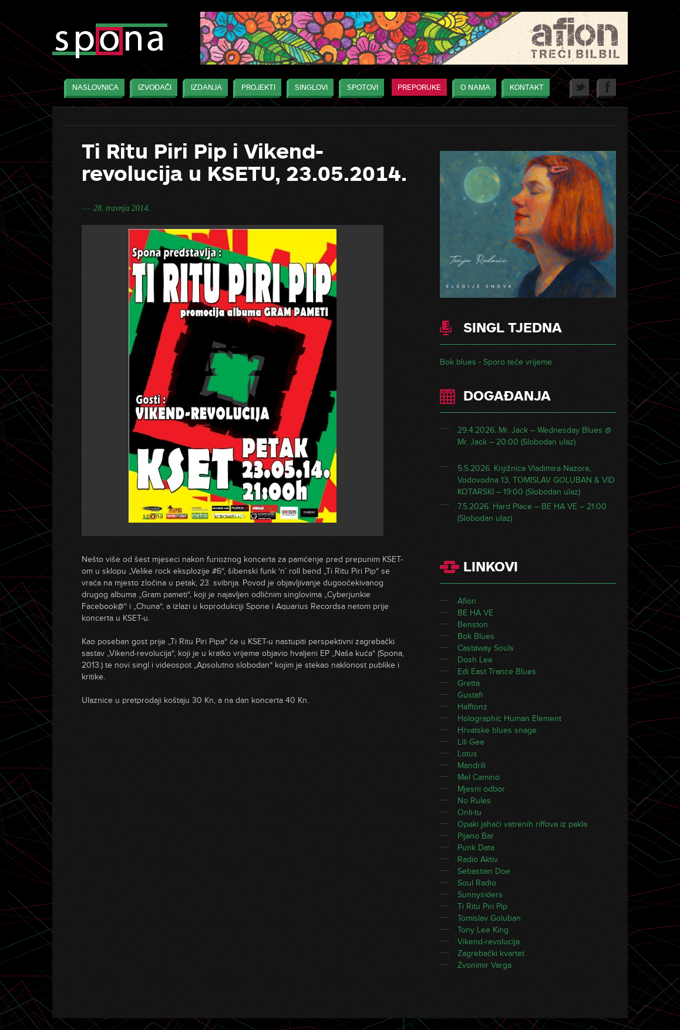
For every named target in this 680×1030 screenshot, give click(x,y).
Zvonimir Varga (484, 965)
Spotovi (359, 88)
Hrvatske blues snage (497, 730)
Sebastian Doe (483, 871)
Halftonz (472, 706)
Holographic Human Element (509, 718)
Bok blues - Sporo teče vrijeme (496, 362)
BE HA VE (475, 612)
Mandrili (471, 765)
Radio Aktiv (477, 859)
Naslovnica (92, 88)
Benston (472, 624)
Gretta (468, 683)
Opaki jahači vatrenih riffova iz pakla (522, 824)
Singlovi (308, 88)
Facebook (606, 88)
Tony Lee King (483, 929)
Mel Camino (478, 777)
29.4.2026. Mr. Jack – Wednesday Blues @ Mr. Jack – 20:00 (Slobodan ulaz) (534, 436)
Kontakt (524, 88)
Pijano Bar (475, 836)
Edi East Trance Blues (496, 671)
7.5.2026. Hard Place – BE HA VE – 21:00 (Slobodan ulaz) (532, 512)
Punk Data (475, 847)
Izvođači (151, 88)
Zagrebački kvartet (490, 953)
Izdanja (203, 88)
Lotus (467, 753)
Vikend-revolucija (488, 941)
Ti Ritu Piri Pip (482, 906)
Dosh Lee (475, 659)
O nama (472, 88)
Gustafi (470, 695)
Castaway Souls (485, 648)
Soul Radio (476, 882)
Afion (466, 601)
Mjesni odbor (481, 789)
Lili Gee (470, 742)
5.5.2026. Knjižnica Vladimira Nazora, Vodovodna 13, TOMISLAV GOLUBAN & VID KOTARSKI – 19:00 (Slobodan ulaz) (536, 480)
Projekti (255, 88)
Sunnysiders (480, 894)
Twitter (579, 88)
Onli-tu (469, 812)
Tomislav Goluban (489, 918)
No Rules (474, 800)
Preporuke (419, 87)
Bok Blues (475, 636)
